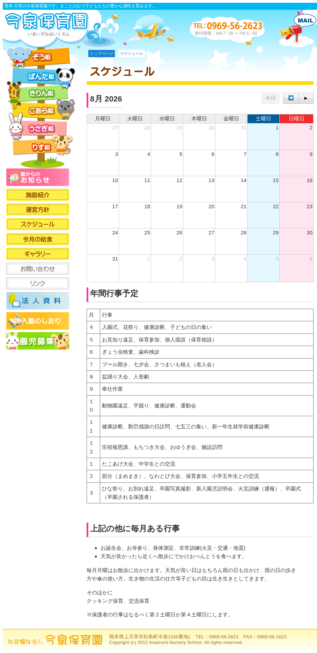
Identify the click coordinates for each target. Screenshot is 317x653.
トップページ (101, 53)
